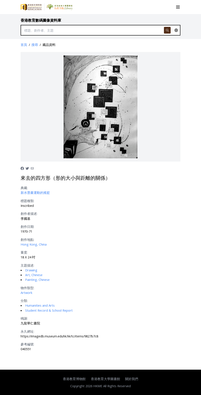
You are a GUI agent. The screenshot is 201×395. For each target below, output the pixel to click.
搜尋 (34, 44)
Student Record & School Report (49, 310)
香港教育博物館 (74, 379)
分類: (24, 300)
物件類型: (27, 288)
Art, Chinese (33, 275)
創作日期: (27, 226)
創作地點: (27, 239)
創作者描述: (29, 213)
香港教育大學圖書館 (105, 379)
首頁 (24, 44)
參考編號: (27, 344)
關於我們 (131, 379)
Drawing (31, 270)
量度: (24, 252)
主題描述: (27, 265)
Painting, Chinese (37, 279)
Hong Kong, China (34, 244)
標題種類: (27, 201)
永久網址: (27, 331)
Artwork (26, 292)
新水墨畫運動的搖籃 (35, 192)
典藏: (24, 188)
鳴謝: (24, 318)
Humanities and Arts (40, 305)
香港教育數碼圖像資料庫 (41, 20)
